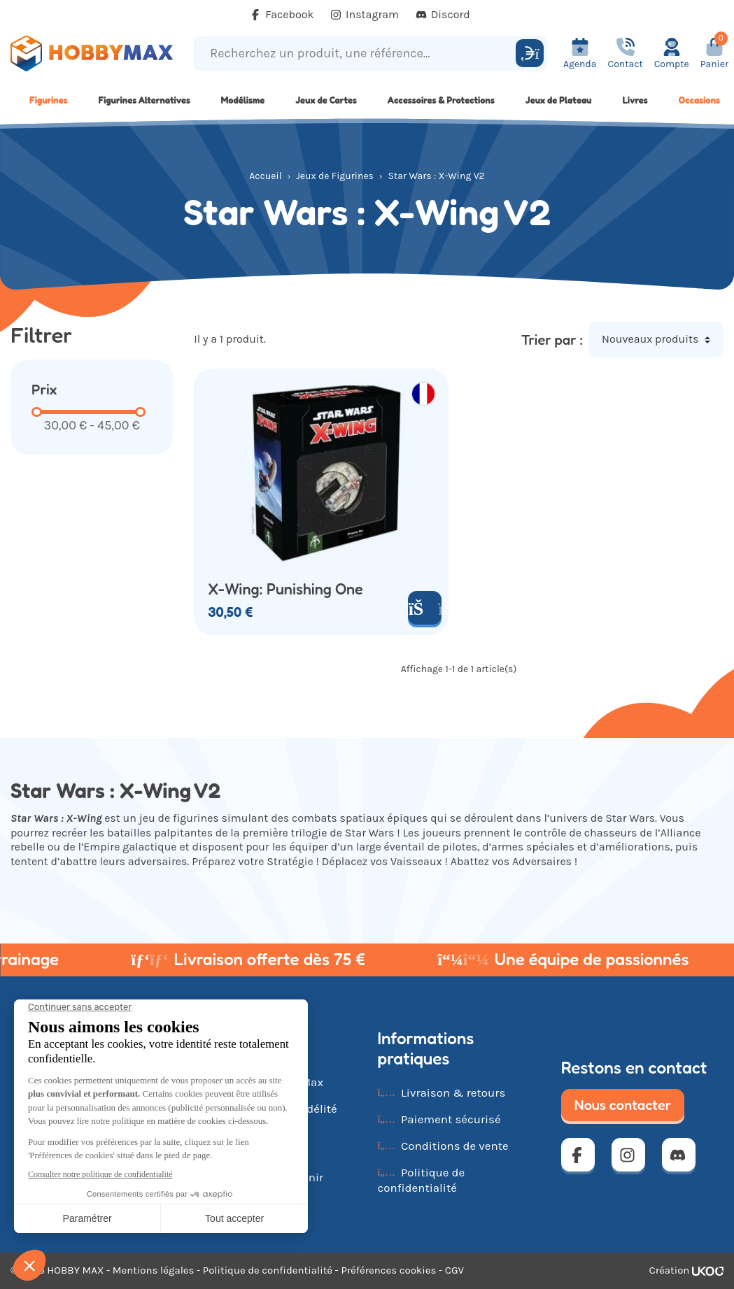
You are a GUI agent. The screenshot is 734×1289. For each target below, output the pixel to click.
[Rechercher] (530, 53)
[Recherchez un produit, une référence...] (356, 53)
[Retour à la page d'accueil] (91, 53)
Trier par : (552, 340)
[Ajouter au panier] (425, 608)
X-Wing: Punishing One (285, 589)
